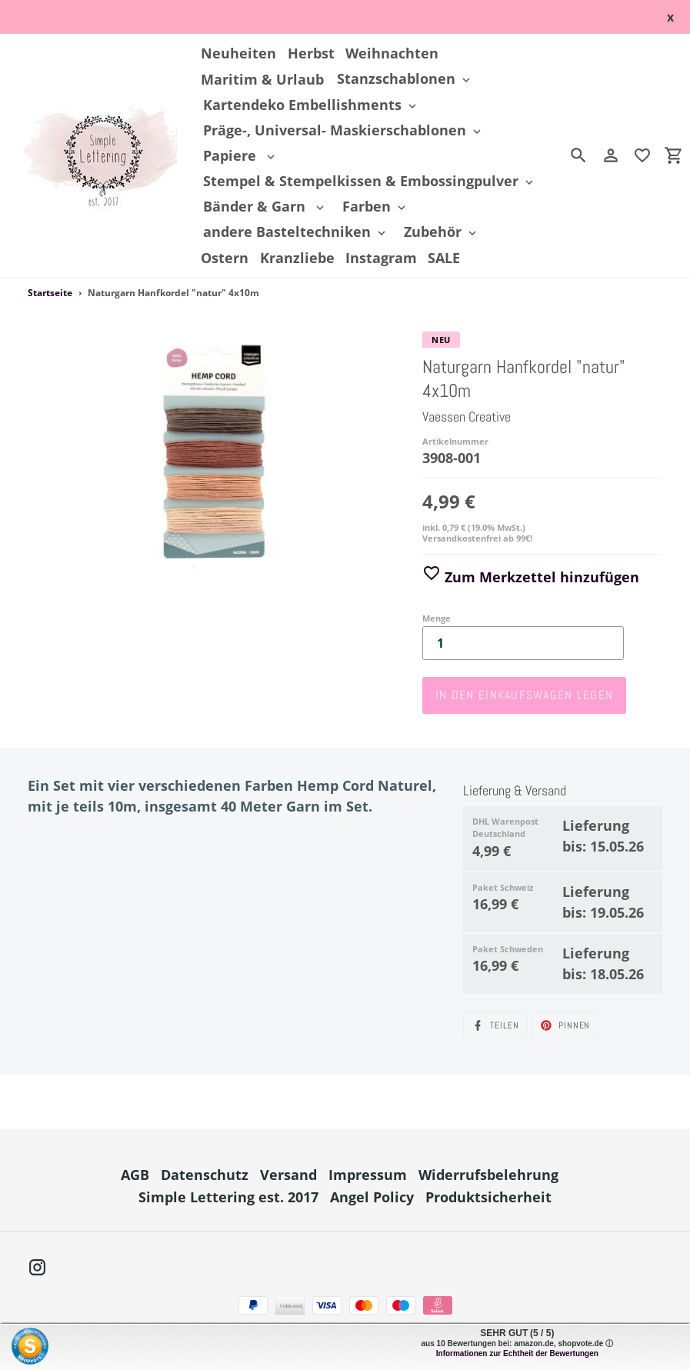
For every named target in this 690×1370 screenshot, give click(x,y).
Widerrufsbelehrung (488, 1174)
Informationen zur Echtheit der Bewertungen (517, 1353)
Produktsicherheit (488, 1197)
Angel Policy (372, 1197)
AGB (135, 1174)
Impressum (367, 1174)
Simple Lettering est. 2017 (228, 1197)
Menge (436, 618)
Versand (288, 1174)
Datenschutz (204, 1174)
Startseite (50, 292)
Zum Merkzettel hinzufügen (530, 577)
